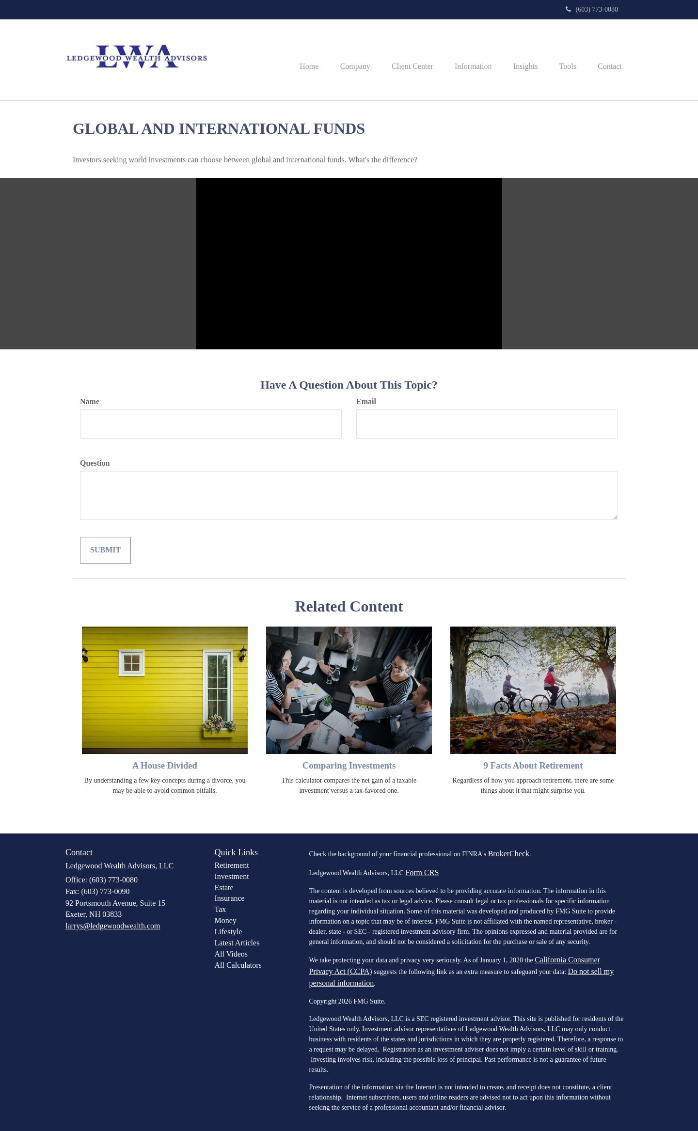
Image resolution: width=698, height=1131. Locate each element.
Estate (224, 887)
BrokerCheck (508, 853)
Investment (232, 876)
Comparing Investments (349, 765)
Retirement (232, 865)
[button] (340, 60)
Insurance (230, 898)
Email (366, 401)
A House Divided (164, 765)
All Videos (231, 954)
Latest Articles (237, 943)
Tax (220, 909)
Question (95, 463)
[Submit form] (105, 550)
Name (89, 401)
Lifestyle (228, 931)
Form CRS (422, 872)
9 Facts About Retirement (533, 765)
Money (226, 920)
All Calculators (238, 965)
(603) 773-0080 (592, 9)
